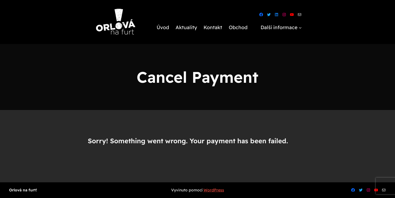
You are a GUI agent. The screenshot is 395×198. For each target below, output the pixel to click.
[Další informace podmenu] (300, 27)
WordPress (214, 190)
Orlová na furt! (23, 190)
